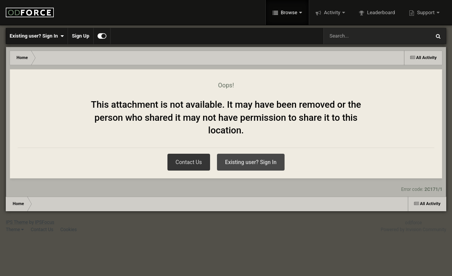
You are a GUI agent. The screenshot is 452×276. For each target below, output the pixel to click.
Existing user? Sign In (37, 36)
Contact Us (189, 162)
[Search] (357, 36)
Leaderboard (380, 12)
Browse (289, 12)
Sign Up (80, 36)
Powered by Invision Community (413, 229)
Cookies (68, 229)
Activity (332, 12)
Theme (15, 229)
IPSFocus (44, 222)
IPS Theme (17, 222)
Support (426, 12)
